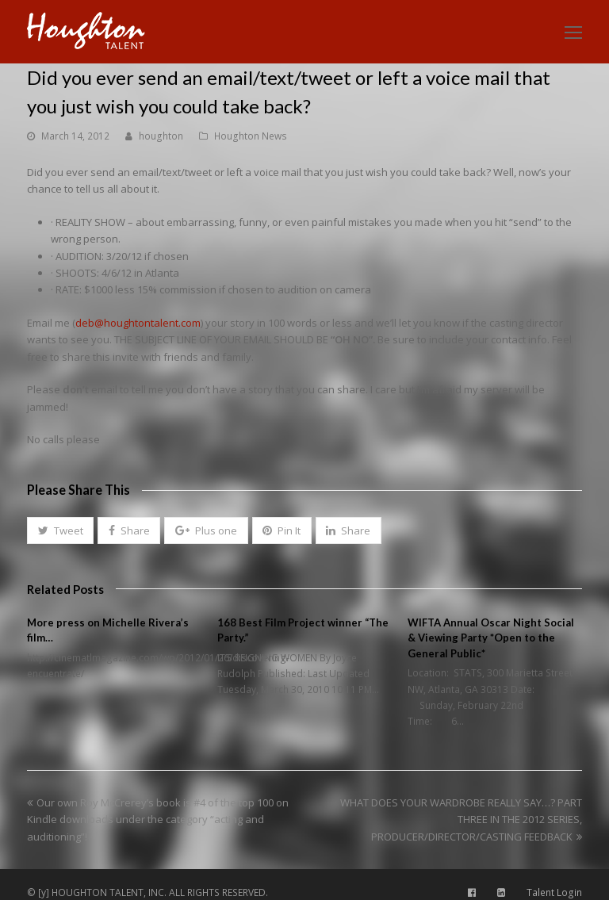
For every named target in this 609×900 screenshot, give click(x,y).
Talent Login (554, 892)
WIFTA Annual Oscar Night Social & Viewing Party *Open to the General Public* (491, 638)
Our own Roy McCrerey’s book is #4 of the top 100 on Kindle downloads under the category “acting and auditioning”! (158, 819)
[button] (60, 530)
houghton (161, 136)
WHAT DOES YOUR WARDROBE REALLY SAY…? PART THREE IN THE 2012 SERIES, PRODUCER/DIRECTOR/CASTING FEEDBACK (461, 819)
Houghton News (250, 136)
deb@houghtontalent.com (138, 323)
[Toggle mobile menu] (573, 32)
